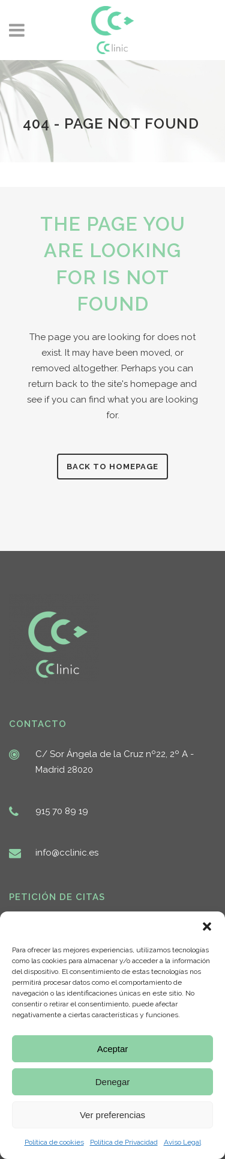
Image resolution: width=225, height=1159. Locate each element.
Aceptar (112, 1049)
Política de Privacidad (124, 1142)
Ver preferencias (112, 1115)
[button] (207, 926)
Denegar (112, 1082)
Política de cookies (54, 1142)
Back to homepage (112, 466)
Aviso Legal (182, 1142)
